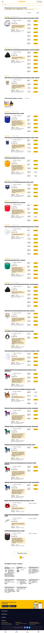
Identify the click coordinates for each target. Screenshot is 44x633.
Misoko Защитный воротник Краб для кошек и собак (19, 500)
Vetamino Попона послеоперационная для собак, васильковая (22, 482)
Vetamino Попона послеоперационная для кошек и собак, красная (20, 463)
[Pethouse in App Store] (12, 606)
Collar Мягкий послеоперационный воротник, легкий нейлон (21, 284)
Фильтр (38, 12)
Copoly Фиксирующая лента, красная (15, 202)
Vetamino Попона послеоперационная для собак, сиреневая (21, 408)
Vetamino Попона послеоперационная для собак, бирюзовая (21, 426)
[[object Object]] (39, 2)
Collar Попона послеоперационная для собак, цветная (20, 310)
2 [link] (23, 557)
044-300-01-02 (18, 622)
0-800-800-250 (4, 622)
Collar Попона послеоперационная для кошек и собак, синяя (21, 137)
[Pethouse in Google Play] (5, 606)
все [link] (28, 98)
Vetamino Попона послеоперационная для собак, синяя (20, 444)
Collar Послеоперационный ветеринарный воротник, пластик (22, 226)
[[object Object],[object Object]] (5, 631)
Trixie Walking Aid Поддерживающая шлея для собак (19, 331)
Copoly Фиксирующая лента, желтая (15, 158)
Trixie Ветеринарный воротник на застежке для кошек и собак (22, 351)
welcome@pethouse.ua (33, 622)
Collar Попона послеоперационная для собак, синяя (19, 182)
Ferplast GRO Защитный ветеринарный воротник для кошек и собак (22, 515)
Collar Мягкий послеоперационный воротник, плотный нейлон (22, 49)
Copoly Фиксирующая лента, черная (15, 530)
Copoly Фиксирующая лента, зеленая (15, 260)
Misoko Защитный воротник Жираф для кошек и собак (20, 389)
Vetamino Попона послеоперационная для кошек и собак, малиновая (20, 370)
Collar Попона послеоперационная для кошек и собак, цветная (22, 77)
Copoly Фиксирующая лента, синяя (14, 113)
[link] (22, 1)
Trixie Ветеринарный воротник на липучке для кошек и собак (22, 18)
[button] (3, 2)
